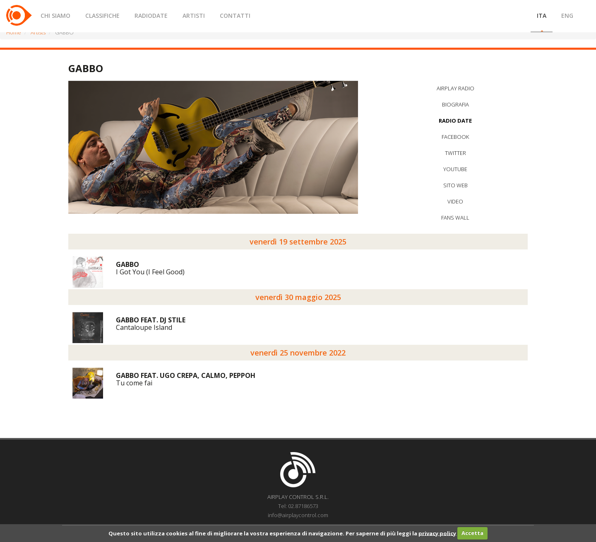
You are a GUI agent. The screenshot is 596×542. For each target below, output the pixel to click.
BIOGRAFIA (455, 104)
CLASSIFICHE (102, 15)
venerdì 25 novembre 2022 (298, 353)
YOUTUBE (455, 169)
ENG (567, 15)
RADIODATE (151, 15)
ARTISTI (194, 15)
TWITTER (455, 153)
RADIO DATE (455, 120)
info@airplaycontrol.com (298, 515)
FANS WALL (455, 217)
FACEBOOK (455, 136)
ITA (541, 15)
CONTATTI (235, 15)
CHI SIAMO (55, 15)
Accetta (472, 533)
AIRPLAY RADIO (455, 88)
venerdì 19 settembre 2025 (298, 242)
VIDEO (455, 201)
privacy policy (437, 533)
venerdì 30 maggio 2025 (298, 297)
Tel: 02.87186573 (298, 506)
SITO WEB (455, 185)
